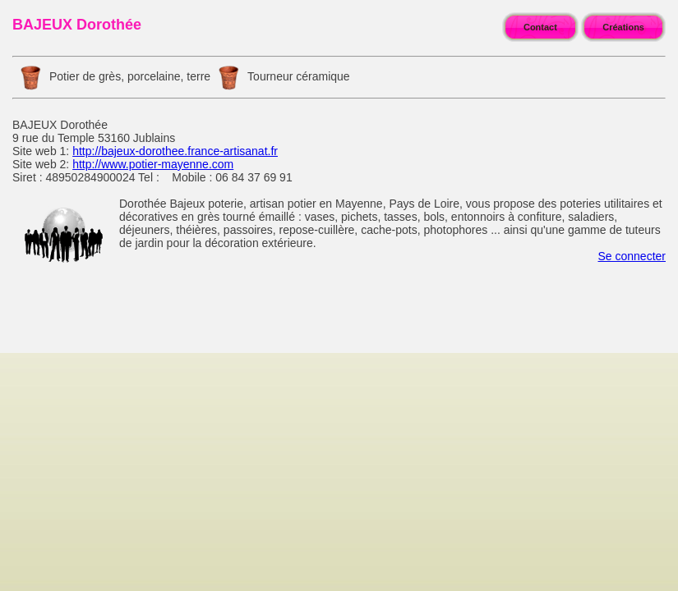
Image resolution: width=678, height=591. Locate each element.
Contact (540, 27)
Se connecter (632, 256)
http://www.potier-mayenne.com (152, 164)
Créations (623, 27)
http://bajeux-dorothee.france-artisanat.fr (175, 151)
